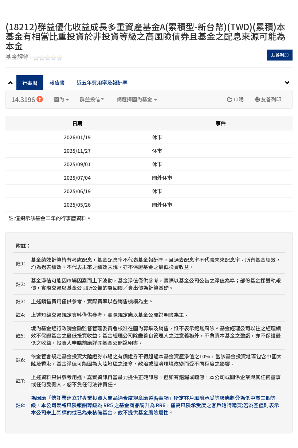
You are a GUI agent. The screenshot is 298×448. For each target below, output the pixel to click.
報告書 (57, 82)
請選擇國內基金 (137, 99)
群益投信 (92, 99)
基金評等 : (33, 57)
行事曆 (30, 82)
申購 (235, 99)
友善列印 (280, 55)
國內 (61, 99)
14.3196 (27, 99)
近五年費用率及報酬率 (102, 82)
